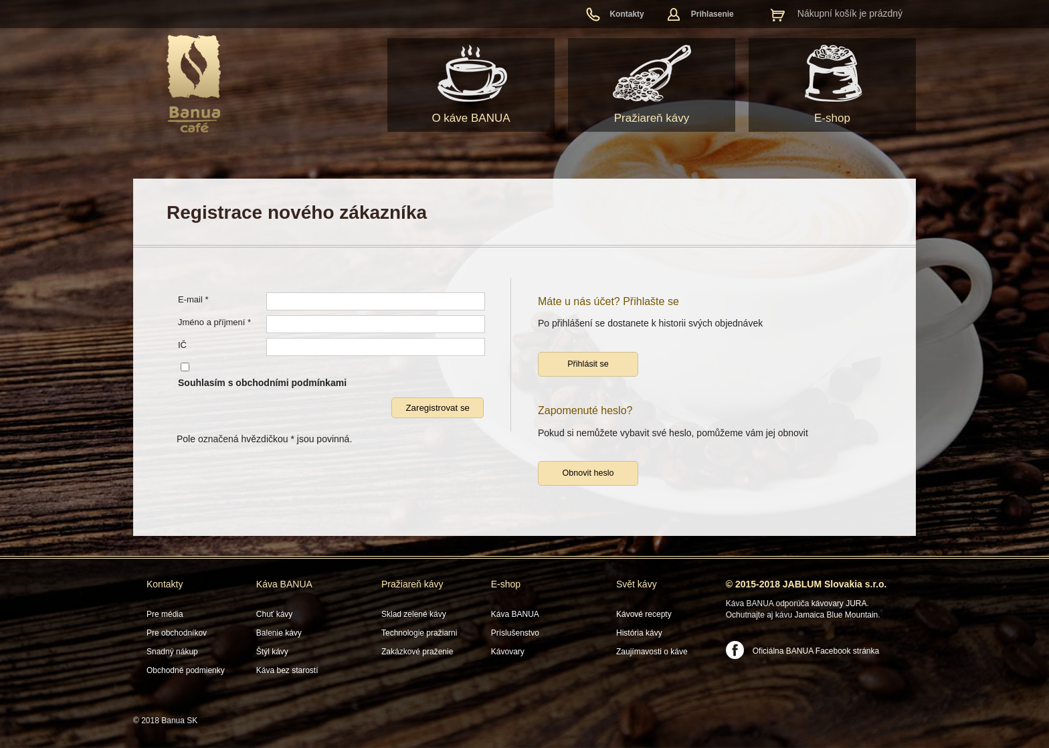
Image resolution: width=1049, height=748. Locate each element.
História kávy (639, 633)
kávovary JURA (839, 603)
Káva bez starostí (287, 670)
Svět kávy (636, 584)
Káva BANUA (284, 584)
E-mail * (193, 299)
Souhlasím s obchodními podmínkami (262, 382)
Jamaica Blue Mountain (836, 615)
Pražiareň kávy (651, 118)
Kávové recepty (644, 614)
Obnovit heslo (587, 473)
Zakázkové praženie (417, 651)
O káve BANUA (471, 118)
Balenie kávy (279, 633)
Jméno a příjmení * (214, 322)
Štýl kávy (272, 651)
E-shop (832, 118)
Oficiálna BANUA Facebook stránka (816, 651)
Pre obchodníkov (177, 633)
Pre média (165, 614)
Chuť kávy (274, 614)
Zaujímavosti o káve (652, 651)
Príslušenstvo (515, 633)
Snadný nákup (172, 651)
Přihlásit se (588, 364)
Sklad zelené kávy (413, 614)
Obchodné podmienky (186, 670)
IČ (182, 345)
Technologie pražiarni (419, 633)
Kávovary (507, 651)
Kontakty (626, 14)
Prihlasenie (712, 14)
